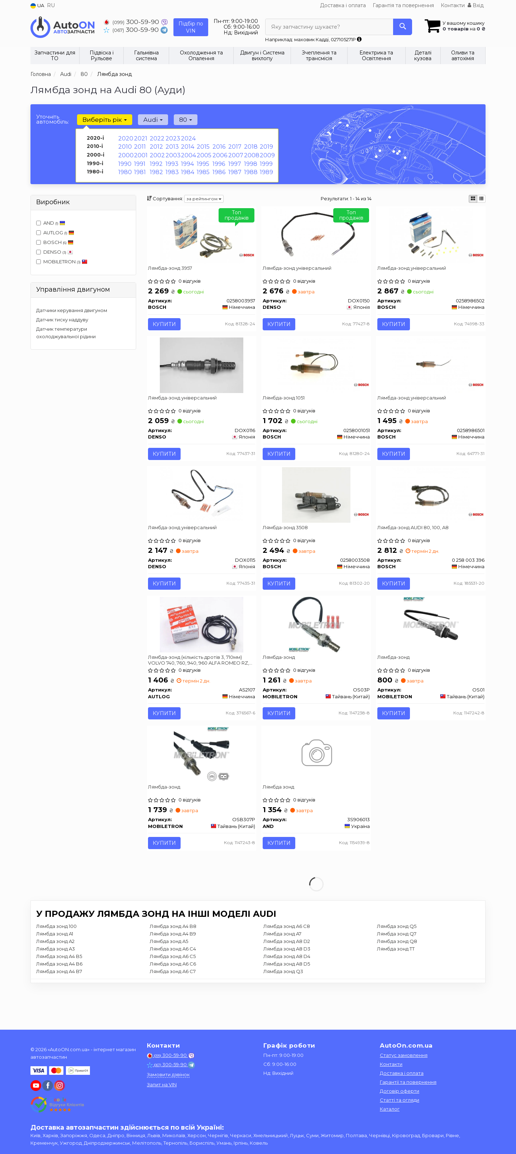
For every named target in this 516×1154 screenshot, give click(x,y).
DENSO (54, 252)
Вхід (476, 5)
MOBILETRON (61, 261)
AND (50, 223)
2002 (156, 153)
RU (51, 5)
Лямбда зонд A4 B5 (59, 996)
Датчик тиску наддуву (62, 319)
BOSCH (58, 242)
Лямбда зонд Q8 (397, 980)
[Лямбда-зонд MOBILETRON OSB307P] (201, 788)
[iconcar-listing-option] (481, 199)
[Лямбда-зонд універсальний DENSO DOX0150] (316, 237)
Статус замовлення (403, 1055)
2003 (172, 153)
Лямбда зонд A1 (54, 973)
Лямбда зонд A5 (169, 980)
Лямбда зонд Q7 (396, 973)
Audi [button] (148, 119)
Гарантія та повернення (403, 5)
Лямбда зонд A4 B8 (173, 965)
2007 (235, 153)
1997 (234, 160)
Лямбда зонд (281, 821)
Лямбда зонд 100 (56, 965)
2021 (139, 138)
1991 (139, 160)
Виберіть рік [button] (103, 119)
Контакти (453, 5)
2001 (140, 153)
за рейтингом (203, 198)
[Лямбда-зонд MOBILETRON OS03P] (316, 650)
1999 (266, 160)
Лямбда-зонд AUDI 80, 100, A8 (415, 546)
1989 (266, 168)
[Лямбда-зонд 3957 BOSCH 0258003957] (201, 237)
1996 (218, 160)
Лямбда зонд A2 (55, 980)
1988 (250, 168)
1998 (250, 160)
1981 (139, 168)
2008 (251, 153)
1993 (171, 160)
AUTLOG (55, 232)
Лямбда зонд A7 (282, 973)
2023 (172, 138)
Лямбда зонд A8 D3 (286, 988)
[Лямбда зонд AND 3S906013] (316, 788)
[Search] (400, 27)
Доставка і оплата (343, 5)
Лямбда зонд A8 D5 (286, 1003)
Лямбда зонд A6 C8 (286, 965)
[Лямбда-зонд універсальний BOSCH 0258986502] (430, 237)
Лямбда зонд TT (396, 988)
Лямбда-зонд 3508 (287, 546)
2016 (218, 145)
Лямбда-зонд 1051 (286, 408)
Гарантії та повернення (408, 1082)
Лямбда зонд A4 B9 (173, 973)
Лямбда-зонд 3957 (173, 270)
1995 (202, 160)
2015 (202, 145)
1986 (218, 168)
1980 (124, 168)
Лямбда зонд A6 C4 (173, 988)
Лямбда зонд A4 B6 (59, 1003)
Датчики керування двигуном (71, 310)
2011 (139, 145)
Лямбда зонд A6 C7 (173, 1011)
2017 (234, 145)
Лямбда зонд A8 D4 (286, 996)
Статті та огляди (399, 1100)
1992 (155, 160)
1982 (156, 168)
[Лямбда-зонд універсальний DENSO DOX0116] (202, 375)
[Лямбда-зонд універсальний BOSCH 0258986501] (431, 375)
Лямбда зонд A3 (55, 988)
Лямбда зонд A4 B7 (59, 1011)
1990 (124, 160)
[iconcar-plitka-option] (473, 199)
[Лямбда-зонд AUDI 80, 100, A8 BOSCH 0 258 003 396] (431, 513)
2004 (187, 153)
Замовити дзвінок (168, 1074)
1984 (187, 168)
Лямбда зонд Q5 (396, 965)
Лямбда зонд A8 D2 (286, 980)
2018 (250, 145)
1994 (187, 160)
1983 (171, 168)
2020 (124, 138)
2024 (187, 138)
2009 (266, 153)
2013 (171, 145)
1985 (202, 168)
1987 (234, 168)
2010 (124, 145)
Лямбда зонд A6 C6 (173, 1003)
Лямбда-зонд (281, 683)
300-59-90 (132, 21)
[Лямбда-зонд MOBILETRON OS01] (431, 650)
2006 (218, 153)
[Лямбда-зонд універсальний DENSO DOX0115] (201, 513)
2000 (125, 153)
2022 (156, 138)
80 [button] (178, 119)
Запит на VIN (162, 1084)
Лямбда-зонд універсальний (299, 270)
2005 (203, 153)
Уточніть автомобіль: (52, 119)
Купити (167, 327)
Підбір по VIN (190, 27)
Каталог (390, 1109)
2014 (187, 145)
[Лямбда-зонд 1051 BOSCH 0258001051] (316, 375)
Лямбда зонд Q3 (283, 1011)
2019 (266, 145)
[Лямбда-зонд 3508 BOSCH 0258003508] (316, 513)
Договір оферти (399, 1091)
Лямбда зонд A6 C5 (173, 996)
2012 (155, 145)
